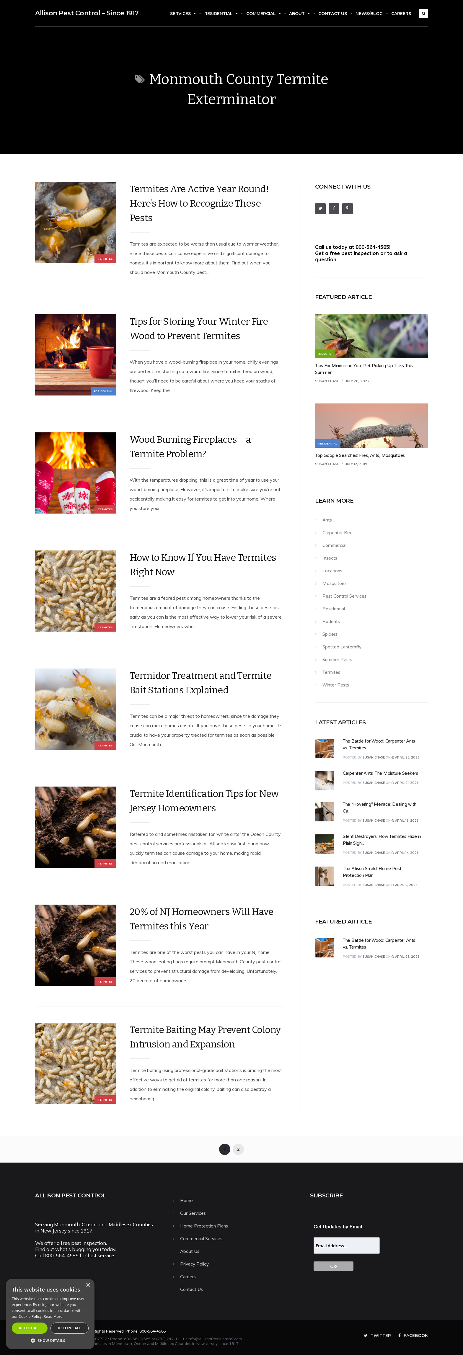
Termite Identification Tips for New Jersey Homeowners (204, 801)
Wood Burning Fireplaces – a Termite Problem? (190, 447)
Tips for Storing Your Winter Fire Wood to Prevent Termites (199, 328)
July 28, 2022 (357, 381)
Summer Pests (337, 659)
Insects (329, 558)
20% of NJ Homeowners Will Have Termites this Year (201, 919)
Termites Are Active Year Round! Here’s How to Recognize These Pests (199, 203)
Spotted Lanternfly (341, 647)
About (299, 13)
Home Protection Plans (204, 1226)
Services (183, 13)
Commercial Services (201, 1238)
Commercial (263, 13)
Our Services (193, 1213)
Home (186, 1200)
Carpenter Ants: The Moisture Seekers (380, 773)
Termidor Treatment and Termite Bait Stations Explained (201, 683)
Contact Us (332, 13)
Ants (327, 520)
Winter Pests (335, 685)
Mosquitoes (334, 583)
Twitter (377, 1335)
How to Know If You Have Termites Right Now (203, 565)
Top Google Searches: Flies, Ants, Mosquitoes (360, 455)
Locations (332, 570)
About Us (189, 1251)
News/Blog (369, 13)
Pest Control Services (344, 596)
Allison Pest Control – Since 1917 (87, 13)
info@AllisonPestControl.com (215, 1339)
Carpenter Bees (338, 532)
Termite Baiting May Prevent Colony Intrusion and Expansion (205, 1037)
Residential (221, 13)
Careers (401, 13)
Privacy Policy (194, 1264)
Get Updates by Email (338, 1226)
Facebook (413, 1335)
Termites (105, 258)
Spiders (330, 634)
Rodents (331, 621)
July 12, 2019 (356, 464)
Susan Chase (327, 381)
